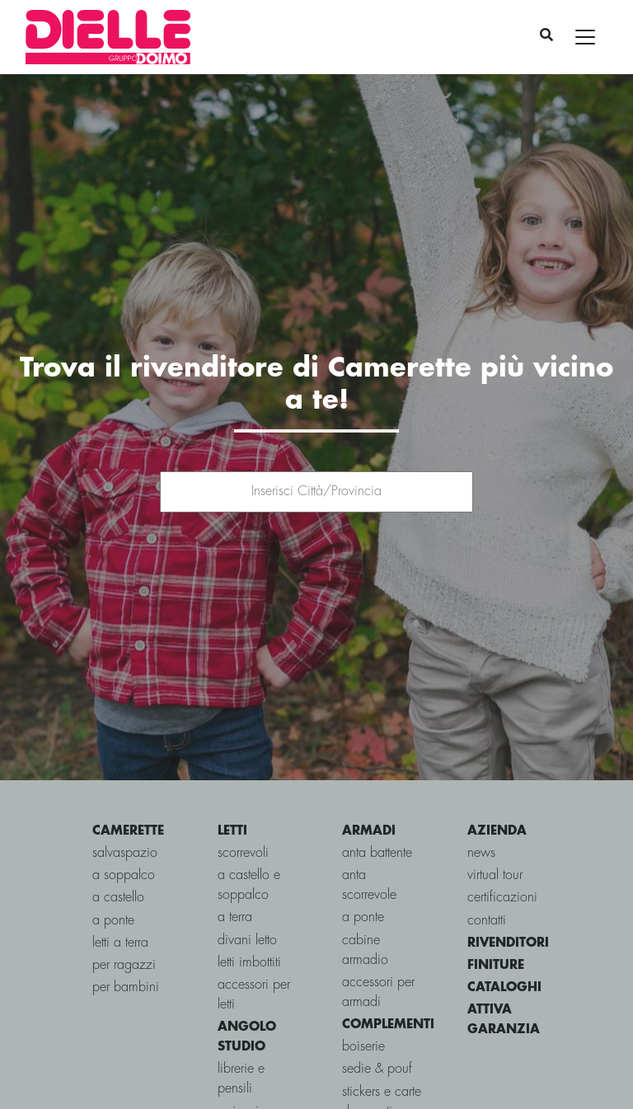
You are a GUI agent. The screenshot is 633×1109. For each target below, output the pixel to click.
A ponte (363, 874)
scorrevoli (243, 810)
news (481, 810)
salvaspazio (124, 810)
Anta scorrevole (369, 842)
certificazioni (502, 854)
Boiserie (363, 1003)
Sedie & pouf (377, 1025)
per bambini (125, 944)
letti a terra (120, 899)
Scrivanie (241, 1068)
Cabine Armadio (365, 907)
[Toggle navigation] (585, 37)
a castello (118, 854)
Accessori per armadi (378, 949)
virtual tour (495, 832)
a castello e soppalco (249, 842)
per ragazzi (124, 922)
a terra (235, 874)
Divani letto (247, 897)
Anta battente (377, 810)
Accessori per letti (254, 951)
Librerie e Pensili (241, 1035)
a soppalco (123, 832)
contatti (486, 877)
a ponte (113, 877)
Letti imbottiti (249, 919)
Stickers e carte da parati (381, 1058)
